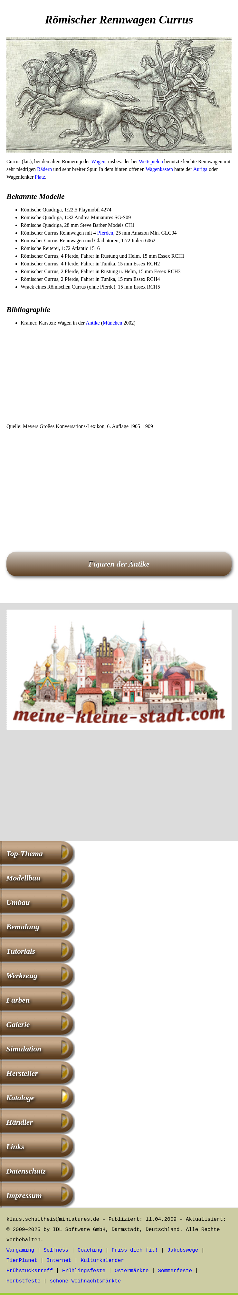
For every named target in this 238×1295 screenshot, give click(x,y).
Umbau (18, 902)
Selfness (55, 1250)
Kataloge (20, 1098)
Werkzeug (21, 975)
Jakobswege (182, 1250)
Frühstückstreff (29, 1271)
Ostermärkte (132, 1271)
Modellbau (23, 878)
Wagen (98, 161)
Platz (40, 177)
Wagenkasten (159, 169)
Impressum (24, 1195)
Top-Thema (24, 853)
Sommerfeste (175, 1271)
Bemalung (22, 927)
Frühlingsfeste (83, 1271)
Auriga (200, 169)
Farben (18, 1000)
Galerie (18, 1024)
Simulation (23, 1049)
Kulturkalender (102, 1261)
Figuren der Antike (119, 564)
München (112, 323)
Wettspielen (151, 161)
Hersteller (22, 1073)
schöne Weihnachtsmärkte (85, 1281)
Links (15, 1146)
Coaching (90, 1250)
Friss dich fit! (134, 1250)
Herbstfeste (23, 1281)
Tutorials (20, 951)
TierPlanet (21, 1261)
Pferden (105, 233)
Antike (93, 323)
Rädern (44, 169)
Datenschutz (26, 1171)
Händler (19, 1122)
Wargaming (20, 1250)
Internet (59, 1261)
